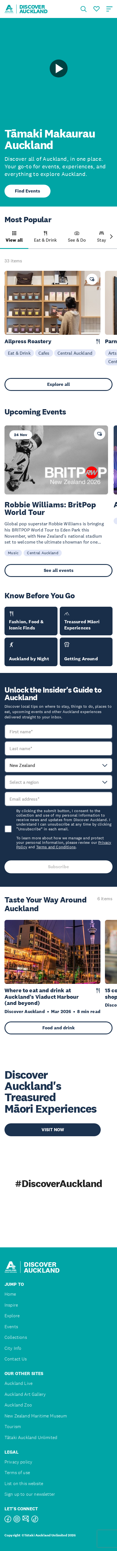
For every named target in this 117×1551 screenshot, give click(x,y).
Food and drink (58, 1028)
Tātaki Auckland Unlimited (30, 1437)
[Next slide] (111, 237)
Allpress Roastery (27, 341)
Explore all (58, 384)
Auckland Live (18, 1383)
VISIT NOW (53, 1130)
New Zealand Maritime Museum (35, 1416)
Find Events (27, 191)
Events (11, 1327)
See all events (59, 570)
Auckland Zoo (18, 1405)
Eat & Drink (19, 353)
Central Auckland (75, 353)
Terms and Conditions (56, 846)
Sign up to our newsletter (29, 1494)
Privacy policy (18, 1462)
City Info (12, 1348)
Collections (15, 1337)
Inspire (11, 1305)
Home (10, 1294)
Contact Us (15, 1359)
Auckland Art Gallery (25, 1394)
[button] (14, 240)
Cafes (44, 353)
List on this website (23, 1483)
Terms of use (17, 1473)
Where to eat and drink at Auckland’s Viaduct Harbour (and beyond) (41, 996)
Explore (12, 1316)
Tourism (12, 1426)
